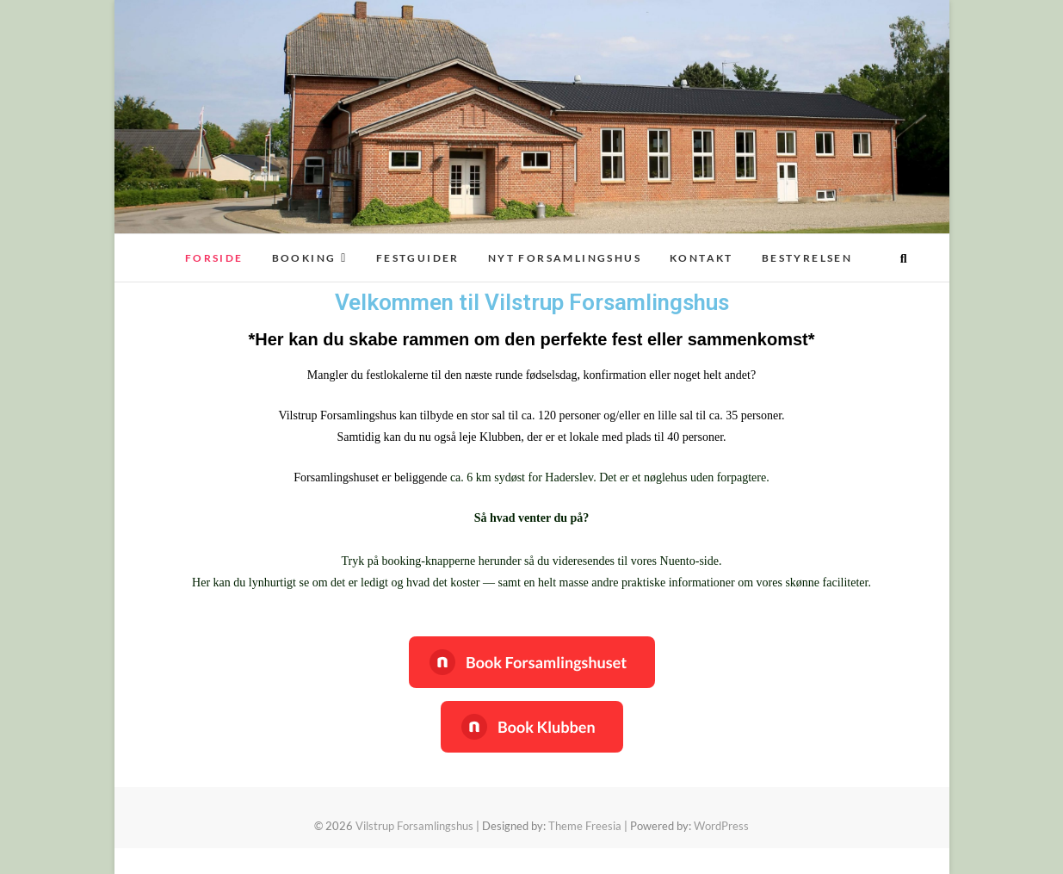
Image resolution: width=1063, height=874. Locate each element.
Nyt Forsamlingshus (564, 257)
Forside (214, 257)
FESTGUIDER (418, 257)
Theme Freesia (584, 826)
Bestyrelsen (807, 257)
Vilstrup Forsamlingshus (414, 826)
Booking (304, 257)
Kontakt (701, 257)
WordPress (721, 826)
